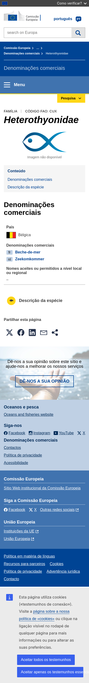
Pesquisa (78, 33)
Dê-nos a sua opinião (44, 381)
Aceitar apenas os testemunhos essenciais (52, 672)
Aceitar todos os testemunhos (46, 660)
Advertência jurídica (63, 571)
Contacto (11, 579)
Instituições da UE (19, 531)
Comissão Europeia (17, 48)
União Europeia (17, 539)
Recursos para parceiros (24, 564)
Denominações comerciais (22, 53)
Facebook (14, 510)
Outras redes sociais (57, 510)
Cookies (57, 564)
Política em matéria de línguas (29, 556)
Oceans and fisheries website (28, 414)
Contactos (12, 448)
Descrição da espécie (26, 187)
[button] (9, 332)
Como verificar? (72, 3)
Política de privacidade (23, 455)
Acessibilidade (16, 463)
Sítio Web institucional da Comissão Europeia (42, 488)
